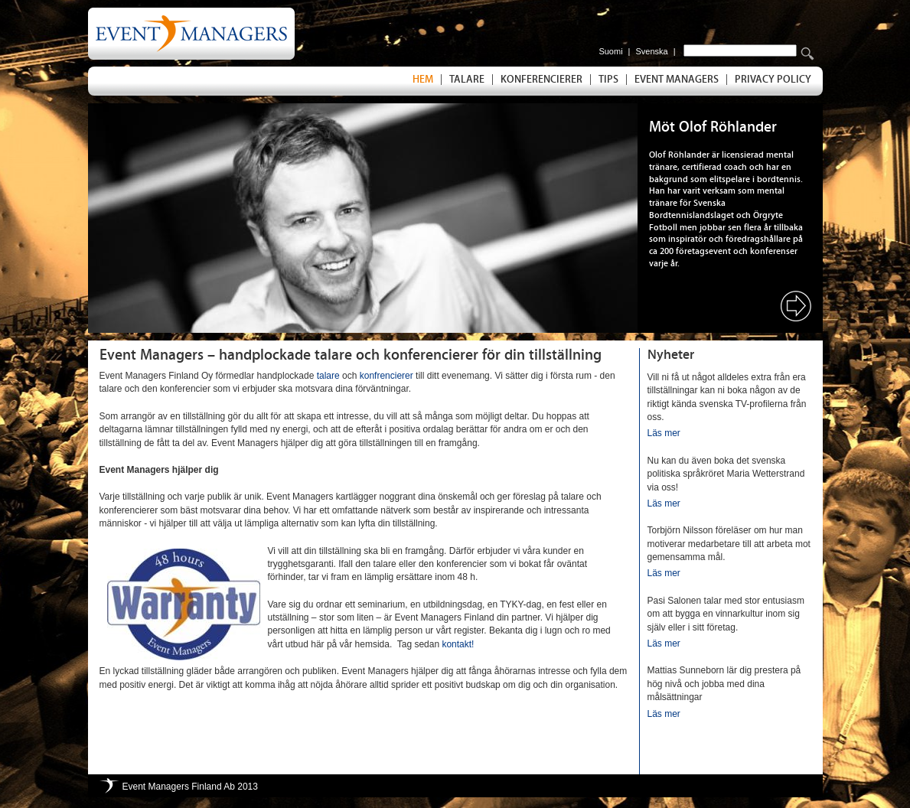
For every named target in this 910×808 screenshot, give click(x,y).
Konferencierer (541, 79)
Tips (608, 79)
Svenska (651, 51)
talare (328, 375)
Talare (466, 79)
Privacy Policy (773, 79)
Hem (423, 79)
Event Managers (676, 79)
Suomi (610, 51)
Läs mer (663, 433)
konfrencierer (386, 375)
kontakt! (458, 644)
